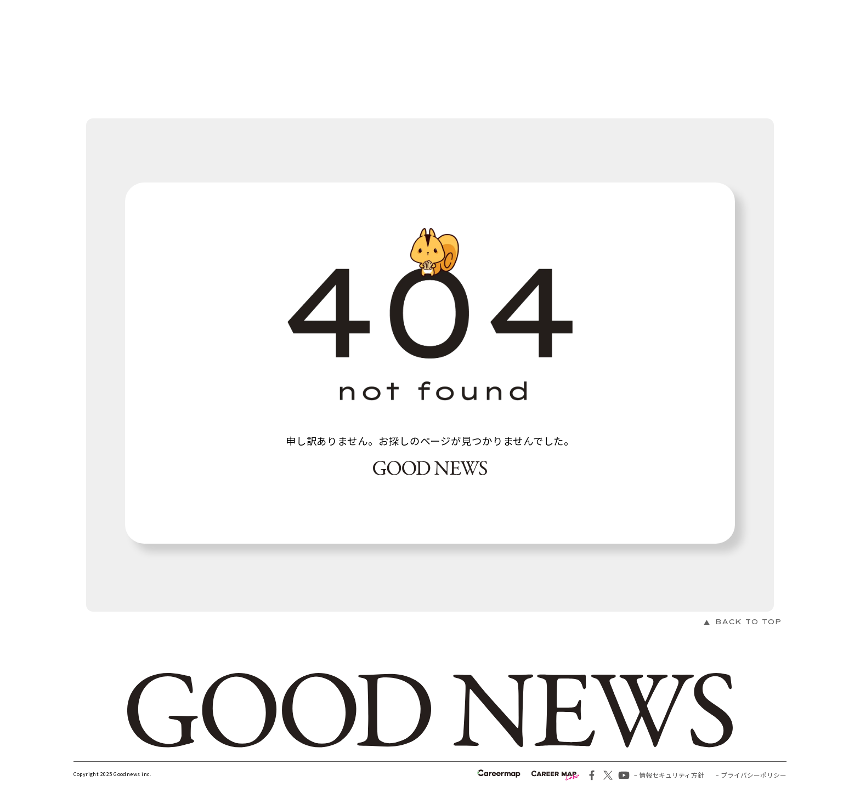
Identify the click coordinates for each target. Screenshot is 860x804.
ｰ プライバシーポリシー (751, 774)
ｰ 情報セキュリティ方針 (669, 774)
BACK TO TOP (748, 622)
